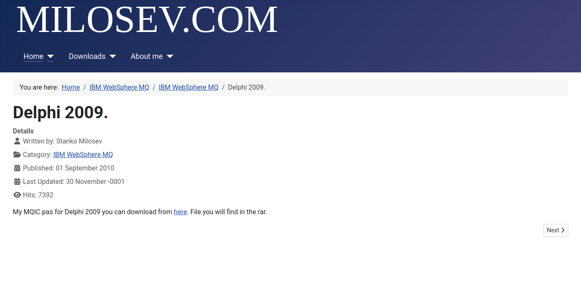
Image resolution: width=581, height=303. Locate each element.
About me (147, 56)
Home (33, 56)
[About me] (168, 56)
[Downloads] (111, 56)
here (180, 212)
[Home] (48, 56)
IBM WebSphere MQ (83, 155)
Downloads (87, 56)
